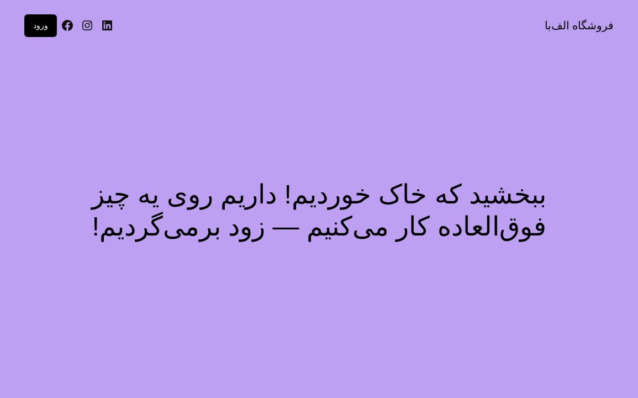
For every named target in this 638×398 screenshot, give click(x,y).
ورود (40, 25)
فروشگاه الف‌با (579, 25)
